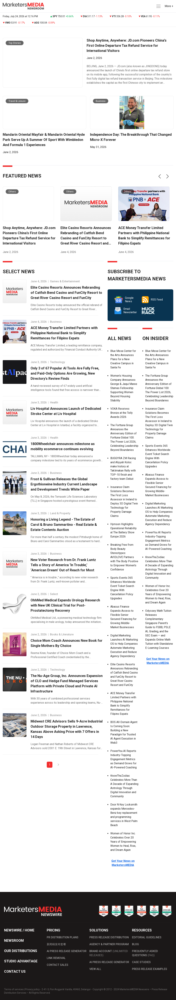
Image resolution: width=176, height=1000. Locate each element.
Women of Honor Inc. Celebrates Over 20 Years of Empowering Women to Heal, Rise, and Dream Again (123, 842)
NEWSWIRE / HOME (19, 930)
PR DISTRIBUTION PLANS (62, 937)
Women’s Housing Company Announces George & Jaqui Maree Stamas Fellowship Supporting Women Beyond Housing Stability (123, 388)
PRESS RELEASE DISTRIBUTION (109, 937)
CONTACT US (15, 971)
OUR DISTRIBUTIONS (20, 951)
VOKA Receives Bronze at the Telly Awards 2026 (121, 413)
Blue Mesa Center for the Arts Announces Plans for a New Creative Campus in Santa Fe (123, 359)
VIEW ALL (95, 969)
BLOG (135, 944)
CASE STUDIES (141, 962)
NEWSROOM (14, 940)
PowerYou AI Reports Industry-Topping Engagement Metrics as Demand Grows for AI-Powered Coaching (123, 759)
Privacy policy (32, 989)
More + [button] (169, 6)
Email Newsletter (125, 310)
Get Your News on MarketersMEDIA (157, 661)
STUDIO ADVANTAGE (20, 961)
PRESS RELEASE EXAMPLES (149, 969)
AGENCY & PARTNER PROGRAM (109, 944)
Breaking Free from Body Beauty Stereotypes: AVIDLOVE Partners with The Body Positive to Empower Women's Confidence (124, 557)
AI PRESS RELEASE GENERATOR (66, 951)
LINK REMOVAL (56, 958)
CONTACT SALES (57, 964)
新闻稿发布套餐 (56, 944)
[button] (158, 6)
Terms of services (14, 989)
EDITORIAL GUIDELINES (146, 937)
